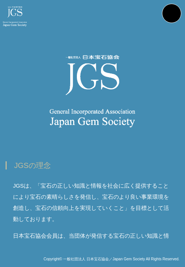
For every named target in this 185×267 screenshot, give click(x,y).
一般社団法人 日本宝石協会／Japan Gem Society (104, 259)
